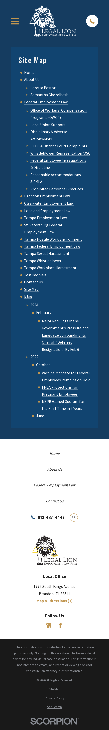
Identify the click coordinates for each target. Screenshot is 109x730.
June (40, 415)
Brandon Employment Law (47, 196)
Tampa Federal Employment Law (52, 246)
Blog (28, 296)
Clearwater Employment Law (49, 203)
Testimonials (35, 275)
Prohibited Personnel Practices (56, 189)
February (43, 312)
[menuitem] (54, 689)
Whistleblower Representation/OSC (60, 153)
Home (29, 72)
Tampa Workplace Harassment (50, 267)
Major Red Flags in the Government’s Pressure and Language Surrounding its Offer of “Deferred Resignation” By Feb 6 (65, 335)
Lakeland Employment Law (47, 210)
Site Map (31, 289)
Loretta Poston (43, 87)
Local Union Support (47, 124)
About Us (31, 79)
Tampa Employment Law (45, 217)
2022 (34, 356)
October (43, 364)
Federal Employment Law (46, 102)
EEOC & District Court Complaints (58, 146)
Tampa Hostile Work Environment (53, 239)
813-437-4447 (51, 517)
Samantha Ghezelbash (49, 94)
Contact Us (33, 282)
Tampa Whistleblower (42, 260)
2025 (34, 304)
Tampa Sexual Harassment (46, 253)
